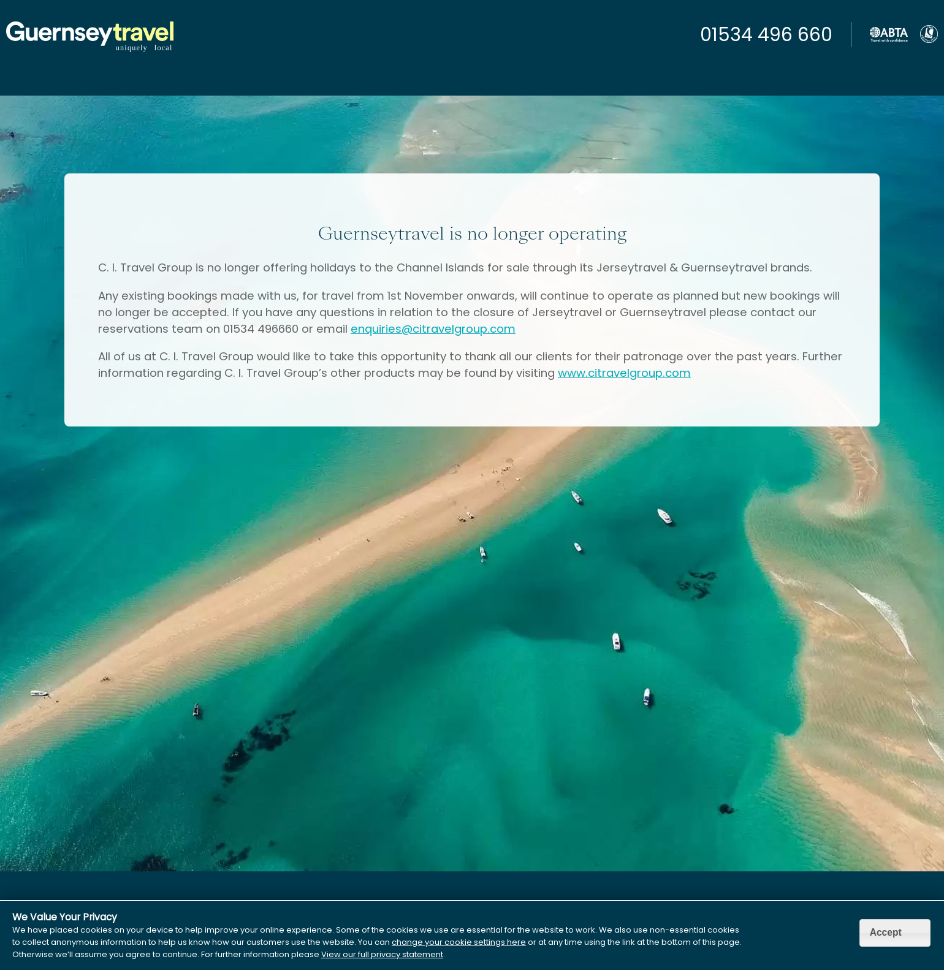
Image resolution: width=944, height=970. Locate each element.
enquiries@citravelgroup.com (433, 328)
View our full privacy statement (382, 954)
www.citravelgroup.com (624, 373)
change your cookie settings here (459, 942)
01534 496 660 (766, 35)
